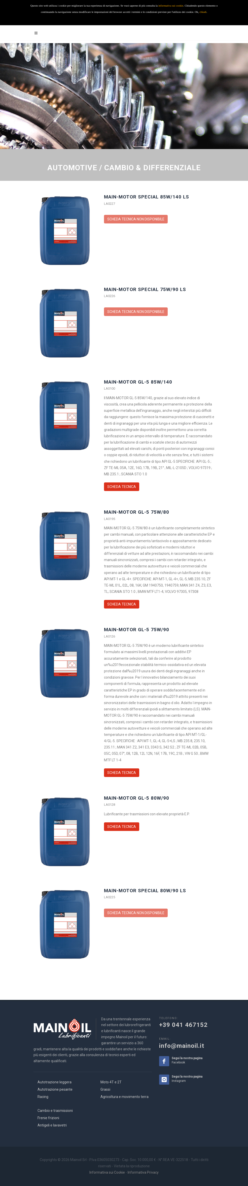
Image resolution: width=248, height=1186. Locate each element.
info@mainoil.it (181, 1045)
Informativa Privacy (143, 1172)
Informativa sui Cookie (107, 1172)
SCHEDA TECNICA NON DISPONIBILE (135, 219)
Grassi (105, 1089)
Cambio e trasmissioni (55, 1111)
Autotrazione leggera (55, 1082)
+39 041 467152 (183, 1024)
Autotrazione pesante (55, 1089)
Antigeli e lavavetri (52, 1125)
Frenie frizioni (48, 1118)
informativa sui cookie (170, 5)
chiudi (203, 11)
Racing (43, 1097)
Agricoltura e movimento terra (124, 1097)
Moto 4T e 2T (111, 1082)
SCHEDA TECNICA (121, 487)
